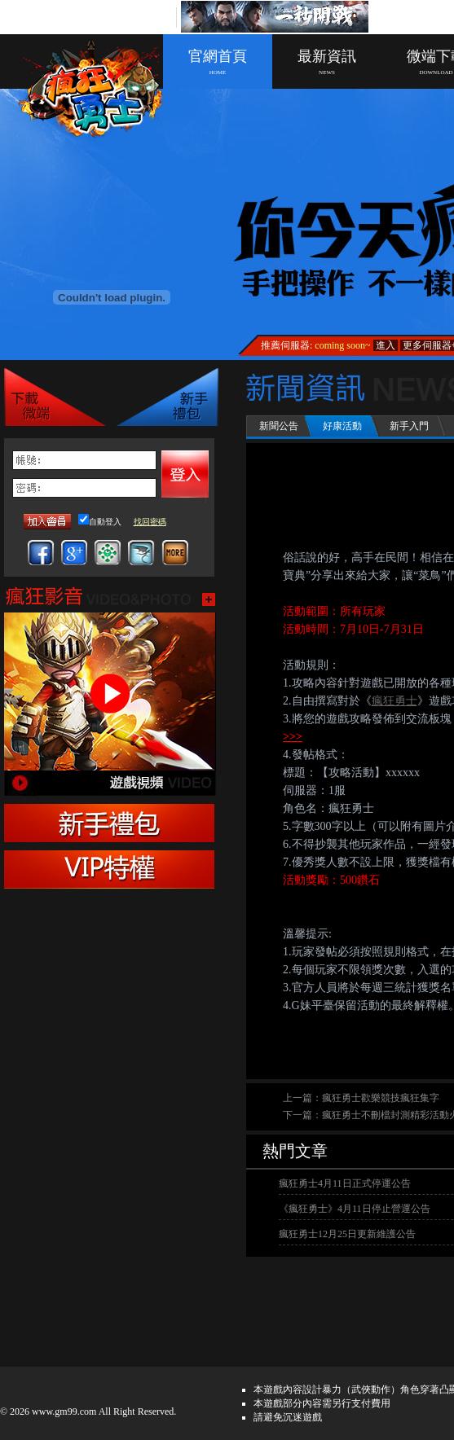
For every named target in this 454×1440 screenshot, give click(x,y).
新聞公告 (278, 426)
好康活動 (342, 426)
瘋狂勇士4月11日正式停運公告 (345, 1183)
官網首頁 (217, 62)
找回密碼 (150, 521)
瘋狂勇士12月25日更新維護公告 (347, 1234)
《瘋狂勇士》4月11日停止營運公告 (354, 1208)
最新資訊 (327, 62)
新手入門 (409, 426)
